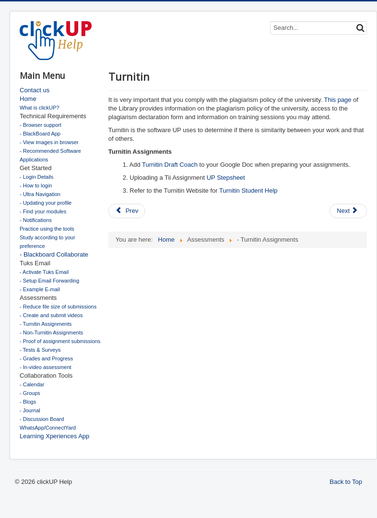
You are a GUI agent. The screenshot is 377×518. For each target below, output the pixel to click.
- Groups (30, 393)
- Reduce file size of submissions (58, 306)
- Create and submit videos (51, 315)
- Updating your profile (45, 203)
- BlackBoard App (40, 133)
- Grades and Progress (46, 358)
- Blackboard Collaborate (54, 254)
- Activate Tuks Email (44, 272)
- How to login (36, 185)
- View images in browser (49, 142)
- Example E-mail (40, 289)
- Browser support (40, 125)
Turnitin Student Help (248, 190)
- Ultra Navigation (40, 194)
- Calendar (32, 384)
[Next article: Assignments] (348, 211)
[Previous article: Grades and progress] (127, 211)
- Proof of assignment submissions (60, 341)
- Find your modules (43, 211)
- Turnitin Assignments (45, 324)
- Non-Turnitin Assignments (51, 332)
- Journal (30, 410)
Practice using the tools (47, 229)
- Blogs (28, 402)
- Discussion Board (42, 419)
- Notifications (36, 220)
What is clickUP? (39, 108)
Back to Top (346, 481)
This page (337, 99)
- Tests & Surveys (40, 350)
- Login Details (36, 177)
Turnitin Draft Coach (170, 164)
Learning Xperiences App (54, 436)
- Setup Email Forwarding (49, 281)
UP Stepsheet (226, 177)
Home (28, 98)
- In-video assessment (45, 367)
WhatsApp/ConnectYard (48, 428)
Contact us (34, 90)
